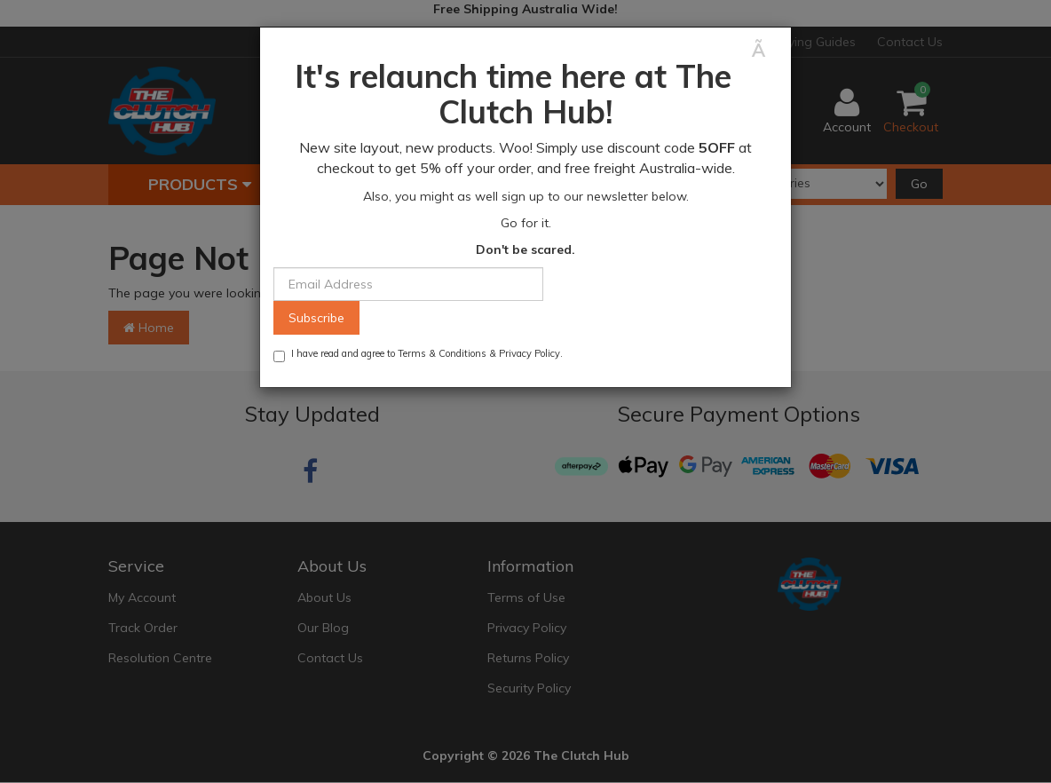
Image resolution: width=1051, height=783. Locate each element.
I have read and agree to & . (418, 354)
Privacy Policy (529, 353)
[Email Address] (408, 284)
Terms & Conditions (442, 353)
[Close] (765, 50)
